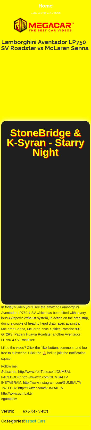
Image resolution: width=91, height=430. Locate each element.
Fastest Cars (34, 421)
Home (46, 6)
